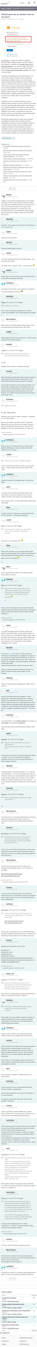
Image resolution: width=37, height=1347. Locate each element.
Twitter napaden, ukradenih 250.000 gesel (14, 158)
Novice (9, 1307)
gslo (7, 690)
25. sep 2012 (10, 19)
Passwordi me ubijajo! (9, 1298)
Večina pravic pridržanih (26, 1337)
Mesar (8, 566)
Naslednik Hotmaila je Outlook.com (12, 165)
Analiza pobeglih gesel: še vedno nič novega (15, 179)
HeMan (8, 231)
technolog (9, 399)
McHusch (4, 1305)
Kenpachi (9, 788)
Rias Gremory (11, 319)
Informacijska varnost (13, 1301)
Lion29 (8, 253)
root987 (8, 331)
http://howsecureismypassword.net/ (11, 874)
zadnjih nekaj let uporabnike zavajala (17, 70)
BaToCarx (9, 904)
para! (8, 1068)
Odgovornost (5, 1341)
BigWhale (9, 579)
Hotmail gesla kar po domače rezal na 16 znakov (15, 1317)
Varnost (22, 19)
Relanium (9, 678)
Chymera (9, 827)
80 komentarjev (7, 138)
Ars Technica (5, 60)
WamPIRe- (9, 219)
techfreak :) (10, 283)
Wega (8, 507)
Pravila (3, 1337)
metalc (8, 733)
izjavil (20, 302)
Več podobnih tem (5, 1332)
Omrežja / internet (17, 1307)
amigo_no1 (10, 973)
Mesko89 (9, 647)
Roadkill (9, 344)
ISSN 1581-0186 (24, 1344)
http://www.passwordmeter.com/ (10, 876)
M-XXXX (9, 940)
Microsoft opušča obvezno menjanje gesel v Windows (17, 150)
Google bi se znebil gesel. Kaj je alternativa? (15, 161)
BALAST (9, 242)
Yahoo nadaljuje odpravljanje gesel (13, 1304)
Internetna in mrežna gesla (10, 1325)
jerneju (3, 1326)
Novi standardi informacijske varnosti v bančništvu (16, 146)
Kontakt (4, 1344)
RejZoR (8, 194)
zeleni (8, 487)
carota (8, 625)
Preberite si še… (5, 144)
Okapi (8, 545)
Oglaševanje (23, 1341)
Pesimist (4, 1299)
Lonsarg (9, 371)
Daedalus (9, 1000)
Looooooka (10, 1120)
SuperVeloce (10, 1192)
